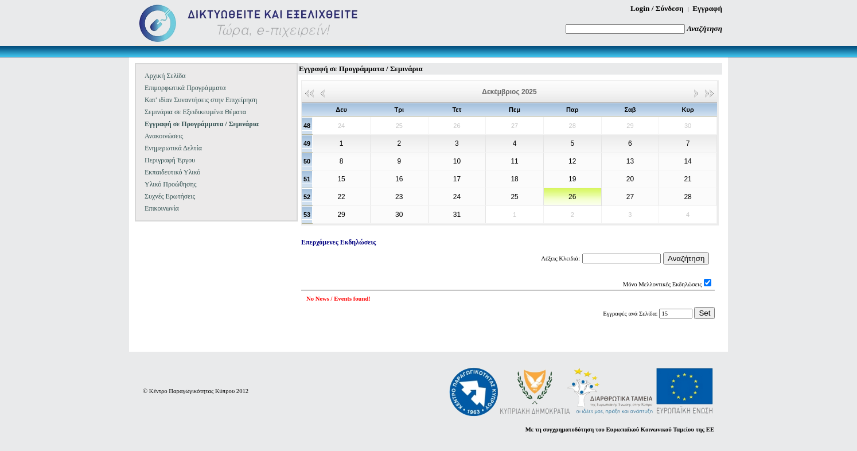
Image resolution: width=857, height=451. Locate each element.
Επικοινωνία (162, 208)
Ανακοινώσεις (164, 136)
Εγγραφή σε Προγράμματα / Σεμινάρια (202, 124)
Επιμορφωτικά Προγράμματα (185, 88)
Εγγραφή (707, 8)
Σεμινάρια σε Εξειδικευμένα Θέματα (195, 112)
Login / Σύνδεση (657, 8)
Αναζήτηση (704, 28)
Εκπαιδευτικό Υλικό (172, 172)
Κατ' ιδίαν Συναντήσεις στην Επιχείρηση (201, 100)
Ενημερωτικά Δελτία (173, 148)
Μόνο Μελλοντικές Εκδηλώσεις (662, 284)
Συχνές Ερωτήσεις (170, 196)
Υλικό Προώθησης (170, 184)
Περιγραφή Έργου (170, 160)
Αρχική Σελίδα (165, 76)
